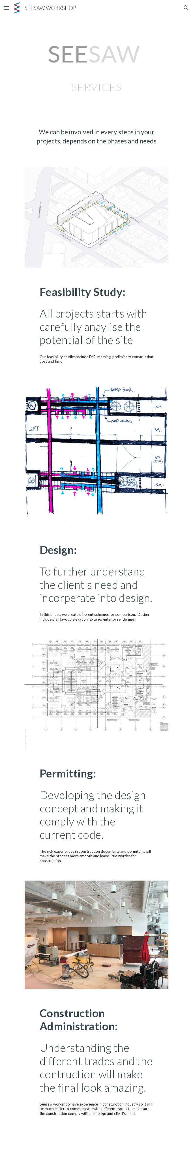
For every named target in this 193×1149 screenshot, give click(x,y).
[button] (7, 8)
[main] (96, 67)
